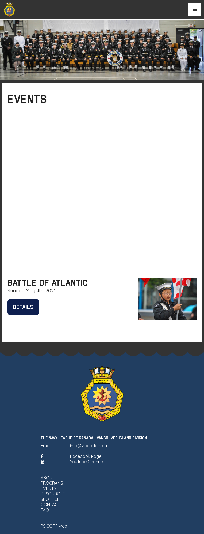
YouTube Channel (87, 461)
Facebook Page (85, 456)
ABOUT (48, 477)
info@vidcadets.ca (88, 445)
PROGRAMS (52, 483)
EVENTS (48, 488)
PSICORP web (54, 526)
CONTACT (50, 504)
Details (23, 307)
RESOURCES (53, 493)
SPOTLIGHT (52, 499)
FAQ (45, 510)
